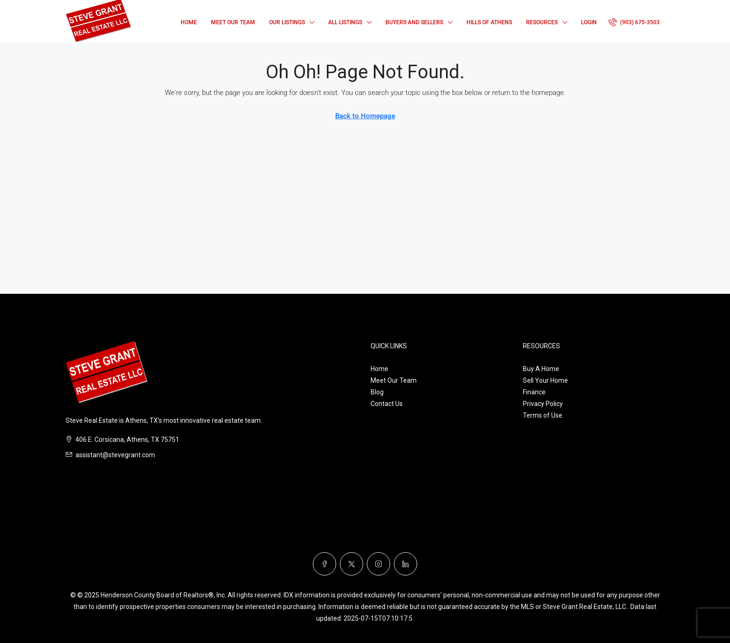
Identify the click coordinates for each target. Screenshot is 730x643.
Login (589, 22)
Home (189, 22)
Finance (534, 392)
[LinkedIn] (405, 563)
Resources (542, 22)
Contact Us (387, 403)
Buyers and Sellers (414, 22)
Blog (377, 392)
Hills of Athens (489, 22)
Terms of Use (542, 415)
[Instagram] (378, 563)
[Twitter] (351, 563)
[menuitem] (634, 22)
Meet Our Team (233, 22)
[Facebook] (324, 563)
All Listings (345, 22)
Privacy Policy (543, 403)
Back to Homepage (365, 116)
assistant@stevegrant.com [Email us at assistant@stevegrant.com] (115, 455)
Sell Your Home (545, 380)
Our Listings (287, 22)
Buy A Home (541, 368)
